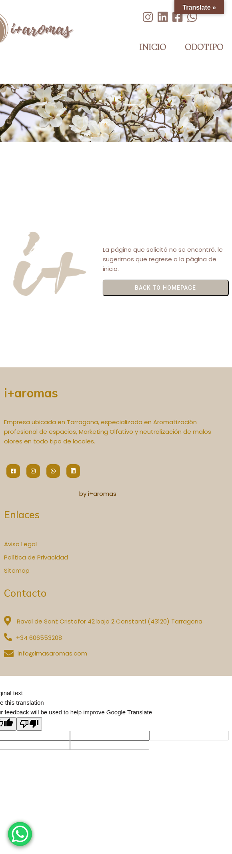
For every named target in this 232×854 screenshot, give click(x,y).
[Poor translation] (29, 723)
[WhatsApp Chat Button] (20, 834)
